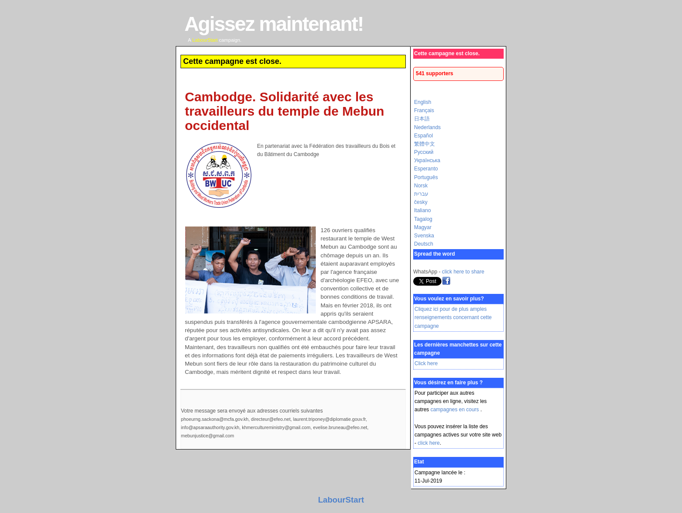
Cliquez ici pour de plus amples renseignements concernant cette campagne (453, 317)
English (422, 102)
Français (424, 110)
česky (421, 202)
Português (426, 177)
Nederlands (427, 127)
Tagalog (423, 219)
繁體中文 (424, 144)
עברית (421, 194)
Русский (424, 152)
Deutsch (423, 244)
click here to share (463, 272)
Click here (426, 363)
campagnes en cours (456, 409)
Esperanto (426, 169)
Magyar (422, 227)
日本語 (422, 119)
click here (429, 443)
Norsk (421, 186)
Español (423, 136)
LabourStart (341, 499)
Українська (427, 160)
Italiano (422, 210)
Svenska (424, 236)
